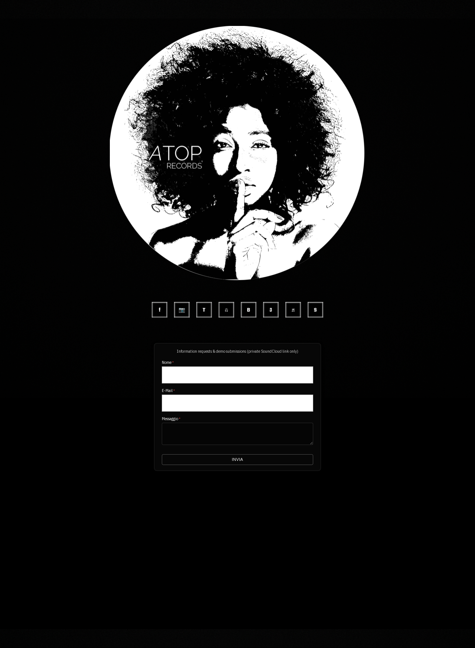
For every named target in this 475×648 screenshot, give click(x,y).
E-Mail (168, 390)
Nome (168, 362)
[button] (237, 25)
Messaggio (171, 418)
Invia (237, 460)
